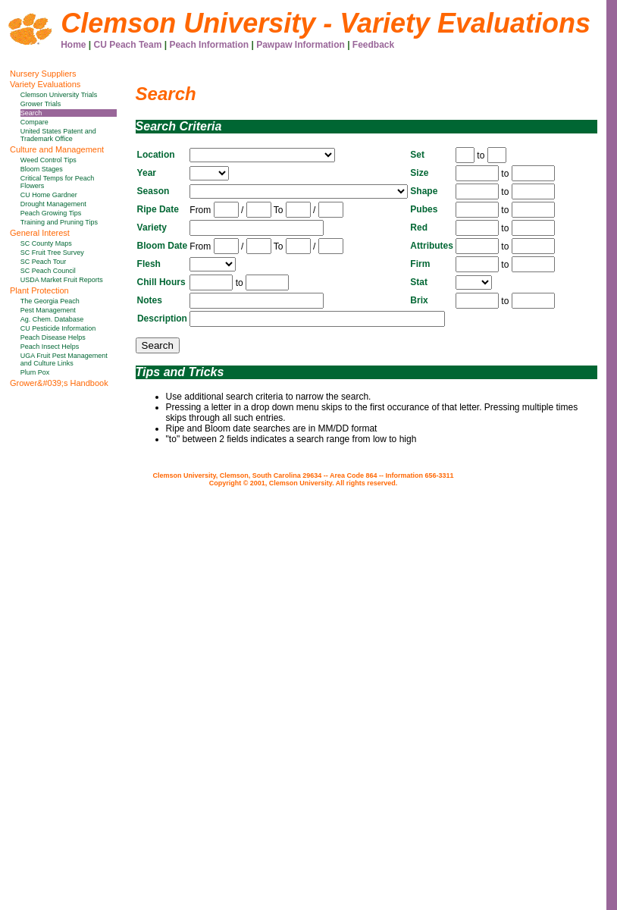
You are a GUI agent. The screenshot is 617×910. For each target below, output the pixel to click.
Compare (34, 122)
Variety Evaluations (45, 84)
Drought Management (53, 204)
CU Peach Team (128, 44)
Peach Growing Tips (51, 213)
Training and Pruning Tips (59, 222)
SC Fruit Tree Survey (52, 252)
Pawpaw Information (300, 44)
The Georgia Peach (50, 301)
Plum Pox (35, 372)
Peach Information (209, 44)
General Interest (40, 232)
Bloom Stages (41, 169)
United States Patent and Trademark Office (58, 135)
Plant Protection (39, 290)
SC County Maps (46, 243)
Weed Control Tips (48, 160)
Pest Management (48, 310)
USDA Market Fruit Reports (61, 280)
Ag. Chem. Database (52, 319)
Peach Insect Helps (50, 346)
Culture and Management (57, 149)
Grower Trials (40, 104)
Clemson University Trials (59, 95)
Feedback (373, 44)
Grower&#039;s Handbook (59, 383)
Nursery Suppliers (43, 73)
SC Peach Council (48, 271)
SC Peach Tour (43, 261)
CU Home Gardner (48, 195)
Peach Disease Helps (53, 337)
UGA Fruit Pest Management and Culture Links (64, 359)
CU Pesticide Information (58, 328)
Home (73, 44)
